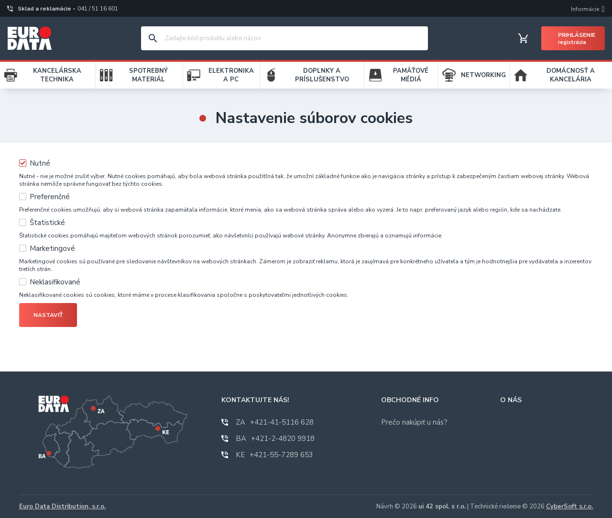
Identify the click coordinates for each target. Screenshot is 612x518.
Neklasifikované (55, 282)
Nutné (40, 163)
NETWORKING (483, 75)
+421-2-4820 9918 (275, 438)
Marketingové (52, 248)
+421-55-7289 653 (274, 455)
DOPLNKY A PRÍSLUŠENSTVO (322, 75)
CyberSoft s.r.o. (569, 506)
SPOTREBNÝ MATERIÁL (148, 75)
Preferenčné (50, 197)
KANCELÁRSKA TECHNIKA (57, 75)
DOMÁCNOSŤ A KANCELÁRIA (570, 75)
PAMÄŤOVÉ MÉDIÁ (410, 75)
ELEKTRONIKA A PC (231, 75)
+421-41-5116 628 (275, 422)
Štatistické (47, 222)
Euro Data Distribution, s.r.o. (62, 506)
